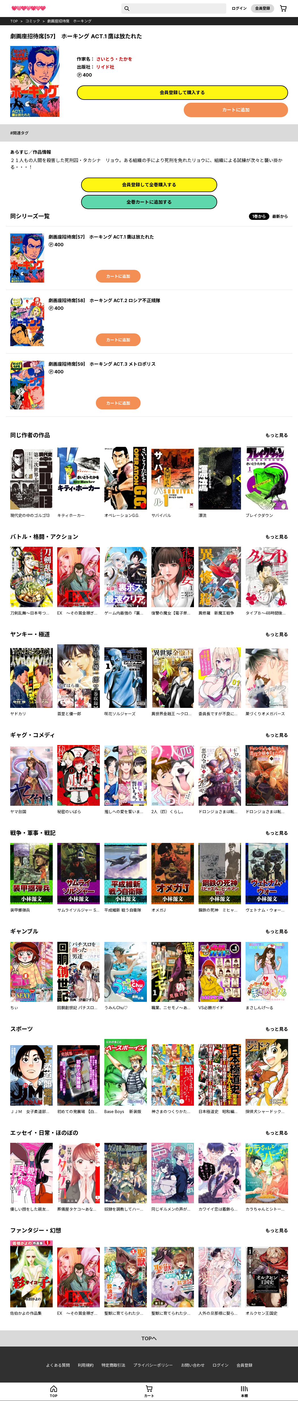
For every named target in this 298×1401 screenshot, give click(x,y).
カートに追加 (236, 110)
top (14, 21)
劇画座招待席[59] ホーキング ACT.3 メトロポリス (102, 364)
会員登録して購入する (182, 92)
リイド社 (105, 67)
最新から (280, 216)
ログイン (239, 8)
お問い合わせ (193, 1365)
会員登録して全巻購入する (149, 185)
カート (149, 1396)
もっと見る (276, 435)
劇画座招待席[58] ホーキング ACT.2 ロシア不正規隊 (104, 300)
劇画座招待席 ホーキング (69, 21)
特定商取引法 (113, 1365)
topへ (149, 1338)
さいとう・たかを (114, 59)
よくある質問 (58, 1365)
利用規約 (86, 1365)
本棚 (244, 1396)
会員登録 (262, 8)
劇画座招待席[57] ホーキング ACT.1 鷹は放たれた (101, 237)
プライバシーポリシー (153, 1365)
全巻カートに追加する (149, 202)
